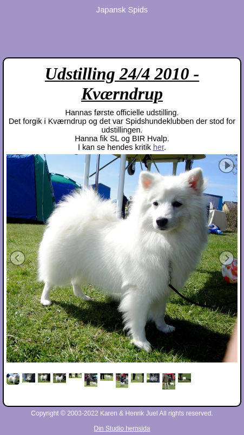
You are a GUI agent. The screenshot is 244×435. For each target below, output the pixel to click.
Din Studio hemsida (122, 428)
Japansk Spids (122, 9)
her (158, 147)
